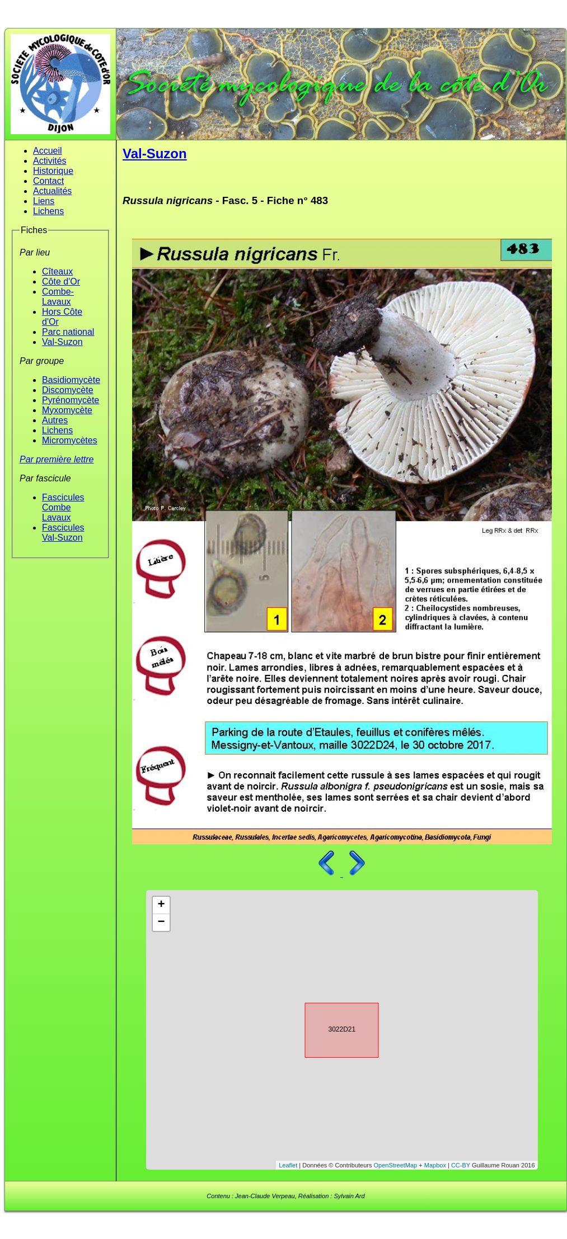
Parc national (68, 332)
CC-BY (460, 1165)
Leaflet (288, 1165)
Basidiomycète (71, 380)
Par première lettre (57, 459)
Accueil (47, 150)
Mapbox (435, 1165)
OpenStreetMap (396, 1165)
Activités (50, 160)
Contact (48, 181)
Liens (43, 201)
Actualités (52, 191)
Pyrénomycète (70, 400)
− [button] (161, 922)
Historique (53, 171)
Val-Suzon (62, 342)
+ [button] (161, 905)
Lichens (48, 211)
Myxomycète (67, 410)
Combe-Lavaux (58, 296)
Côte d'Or (61, 281)
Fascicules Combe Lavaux (63, 507)
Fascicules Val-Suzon (63, 532)
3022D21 (332, 1028)
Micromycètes (69, 440)
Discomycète (67, 390)
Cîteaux (57, 271)
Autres (55, 420)
